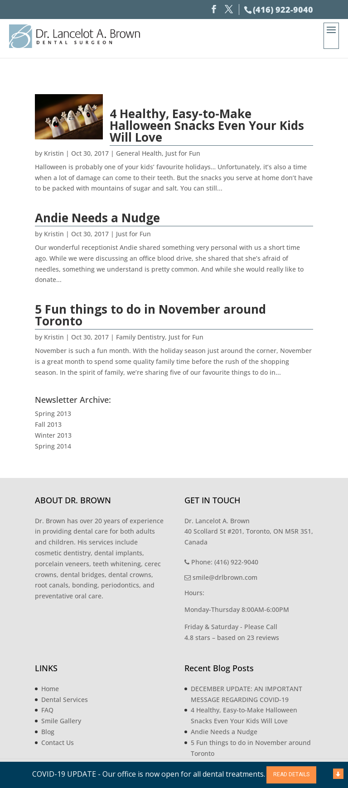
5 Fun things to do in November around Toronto (150, 315)
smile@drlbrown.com (220, 577)
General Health (139, 153)
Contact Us (57, 742)
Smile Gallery (61, 720)
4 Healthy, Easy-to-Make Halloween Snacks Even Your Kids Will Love (207, 125)
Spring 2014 (53, 446)
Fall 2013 (48, 424)
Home (50, 688)
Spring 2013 (53, 413)
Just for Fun (182, 153)
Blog (47, 731)
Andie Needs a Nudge (97, 218)
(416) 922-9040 (283, 9)
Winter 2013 (53, 435)
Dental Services (64, 699)
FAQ (47, 710)
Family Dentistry (140, 337)
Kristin (54, 153)
